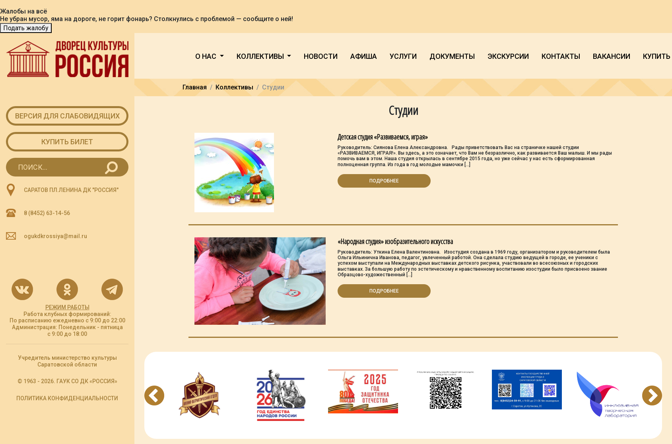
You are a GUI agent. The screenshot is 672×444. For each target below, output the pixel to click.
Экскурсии (508, 56)
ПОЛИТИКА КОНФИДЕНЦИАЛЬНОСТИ (67, 398)
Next (652, 395)
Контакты (561, 56)
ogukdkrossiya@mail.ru (55, 236)
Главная (195, 87)
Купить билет (67, 142)
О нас (206, 56)
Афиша (363, 56)
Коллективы (261, 56)
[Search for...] (67, 167)
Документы (452, 56)
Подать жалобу (26, 28)
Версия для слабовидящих (67, 116)
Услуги (403, 56)
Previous (154, 395)
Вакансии (611, 56)
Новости (321, 56)
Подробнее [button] (384, 181)
